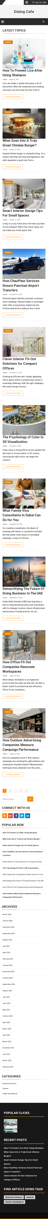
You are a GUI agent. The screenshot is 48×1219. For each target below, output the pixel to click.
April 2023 (6, 1022)
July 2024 (6, 997)
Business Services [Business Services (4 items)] (14, 1197)
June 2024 (6, 1003)
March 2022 (7, 1041)
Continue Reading (13, 96)
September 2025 (9, 933)
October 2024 (8, 978)
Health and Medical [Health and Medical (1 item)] (15, 1202)
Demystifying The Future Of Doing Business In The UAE (23, 881)
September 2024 (9, 984)
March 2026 (7, 914)
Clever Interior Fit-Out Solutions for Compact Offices (20, 363)
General (8, 42)
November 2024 (8, 972)
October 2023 (8, 1016)
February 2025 (8, 959)
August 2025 (7, 940)
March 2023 (7, 1029)
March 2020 (7, 1060)
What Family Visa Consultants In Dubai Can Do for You (22, 515)
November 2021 (8, 1048)
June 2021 (6, 1054)
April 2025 (6, 952)
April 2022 (6, 1035)
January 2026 (7, 921)
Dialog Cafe (24, 11)
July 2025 (6, 946)
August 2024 (7, 991)
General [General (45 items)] (30, 1197)
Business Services (9, 1083)
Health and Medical (10, 1094)
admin (5, 79)
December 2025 (8, 927)
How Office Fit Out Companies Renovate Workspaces (19, 666)
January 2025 (7, 965)
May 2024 (6, 1010)
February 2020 (8, 1067)
